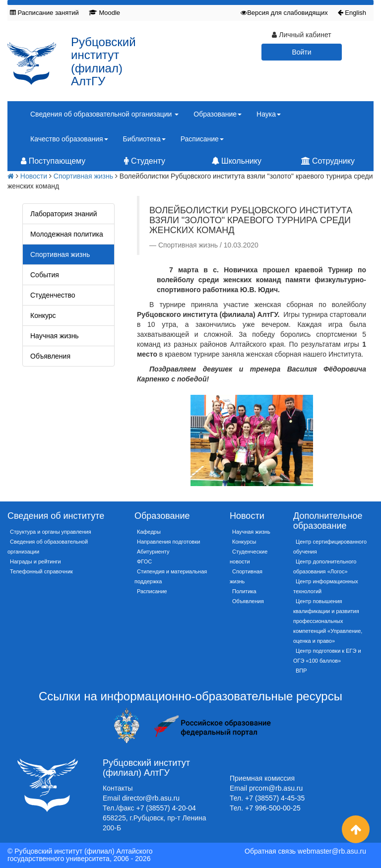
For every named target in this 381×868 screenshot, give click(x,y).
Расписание (152, 591)
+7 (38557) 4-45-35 (275, 798)
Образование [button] (217, 114)
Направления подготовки (168, 542)
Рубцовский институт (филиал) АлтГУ (103, 61)
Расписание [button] (202, 139)
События (44, 275)
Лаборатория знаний (63, 214)
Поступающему (53, 161)
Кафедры (149, 532)
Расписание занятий (44, 12)
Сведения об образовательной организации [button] (104, 114)
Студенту (144, 161)
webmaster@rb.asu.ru (332, 851)
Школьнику (236, 161)
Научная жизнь (54, 336)
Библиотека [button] (144, 139)
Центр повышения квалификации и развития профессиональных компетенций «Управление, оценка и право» (327, 621)
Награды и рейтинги (35, 561)
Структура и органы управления (50, 532)
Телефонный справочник (41, 571)
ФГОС (144, 561)
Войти (301, 52)
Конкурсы (244, 542)
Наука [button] (268, 114)
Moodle (104, 12)
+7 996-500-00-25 (273, 808)
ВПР (301, 671)
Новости (33, 176)
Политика (244, 591)
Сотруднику (328, 161)
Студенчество (52, 295)
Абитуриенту (153, 552)
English (352, 12)
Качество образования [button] (69, 139)
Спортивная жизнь (83, 176)
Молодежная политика (66, 234)
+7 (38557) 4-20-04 (166, 808)
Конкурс (43, 315)
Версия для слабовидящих (284, 12)
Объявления (50, 356)
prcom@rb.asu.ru (276, 788)
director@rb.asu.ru (151, 798)
